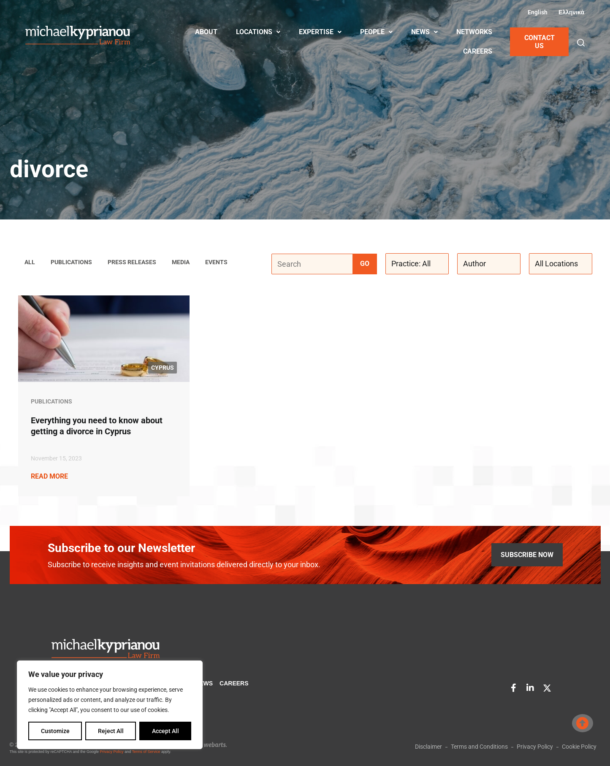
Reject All (111, 731)
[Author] (489, 264)
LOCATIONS (258, 32)
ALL (29, 262)
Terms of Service (146, 752)
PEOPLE (376, 32)
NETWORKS (474, 32)
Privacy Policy (112, 752)
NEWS (424, 32)
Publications (71, 262)
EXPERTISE (320, 32)
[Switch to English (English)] (536, 12)
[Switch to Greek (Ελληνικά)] (570, 12)
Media (181, 262)
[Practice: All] (417, 264)
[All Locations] (560, 264)
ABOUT (206, 32)
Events (216, 262)
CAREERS (477, 51)
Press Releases (132, 262)
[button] (581, 42)
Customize (55, 731)
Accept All (165, 731)
